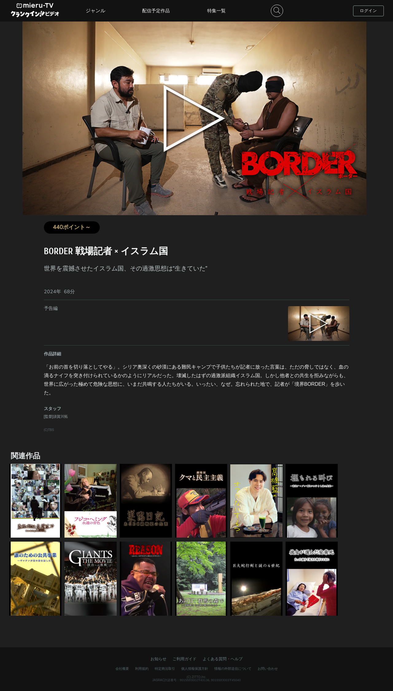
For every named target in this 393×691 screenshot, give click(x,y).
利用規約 (142, 668)
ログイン (368, 10)
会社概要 (122, 668)
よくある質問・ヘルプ (223, 659)
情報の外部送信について (232, 668)
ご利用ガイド (184, 659)
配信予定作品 (156, 10)
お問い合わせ (268, 668)
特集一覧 (216, 10)
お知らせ (158, 659)
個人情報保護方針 (194, 668)
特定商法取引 (165, 668)
